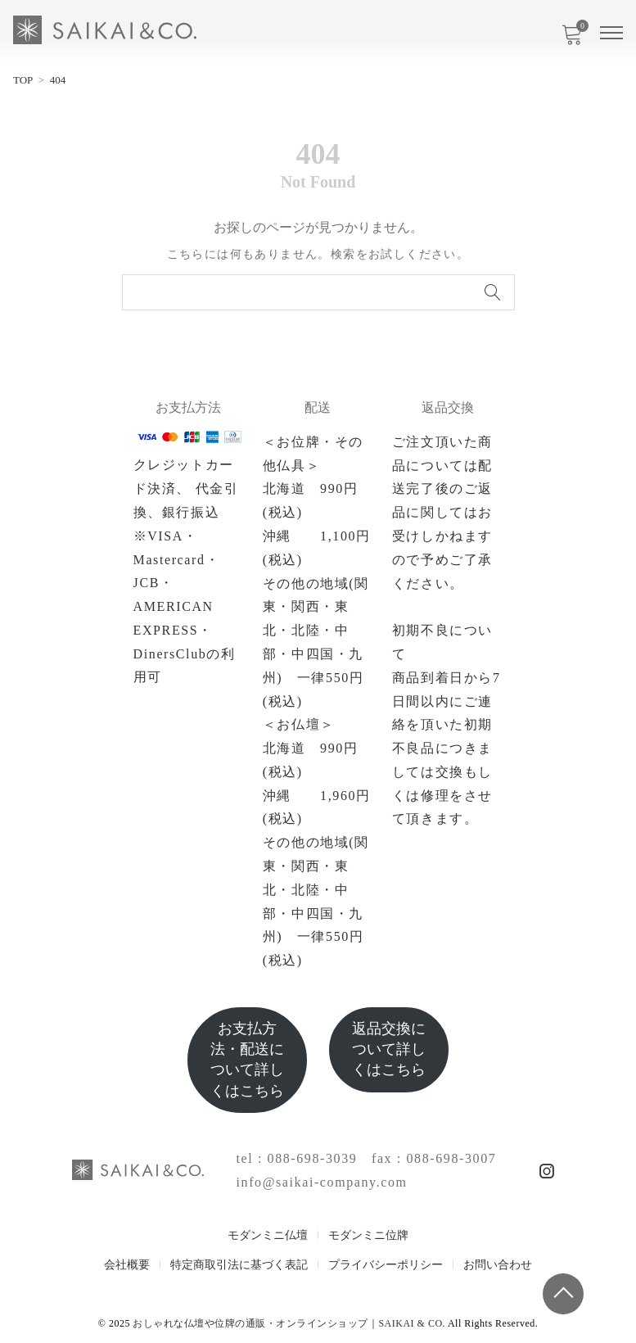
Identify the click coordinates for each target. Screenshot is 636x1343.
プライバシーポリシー (385, 1265)
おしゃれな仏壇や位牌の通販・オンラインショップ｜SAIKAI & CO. (289, 1323)
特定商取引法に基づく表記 (239, 1265)
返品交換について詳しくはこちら (389, 1049)
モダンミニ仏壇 (268, 1235)
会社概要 (127, 1265)
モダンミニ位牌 (368, 1235)
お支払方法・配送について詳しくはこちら (247, 1059)
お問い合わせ (497, 1265)
